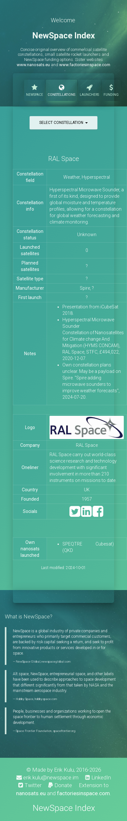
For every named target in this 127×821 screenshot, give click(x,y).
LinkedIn (98, 777)
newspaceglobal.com (55, 661)
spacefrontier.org (64, 731)
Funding (111, 89)
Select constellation (63, 122)
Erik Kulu (64, 769)
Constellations (61, 89)
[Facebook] (98, 514)
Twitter (29, 785)
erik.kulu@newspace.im (47, 777)
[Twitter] (74, 514)
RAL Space (63, 159)
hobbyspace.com (45, 699)
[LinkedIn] (86, 514)
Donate (60, 785)
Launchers (89, 89)
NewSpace (34, 89)
